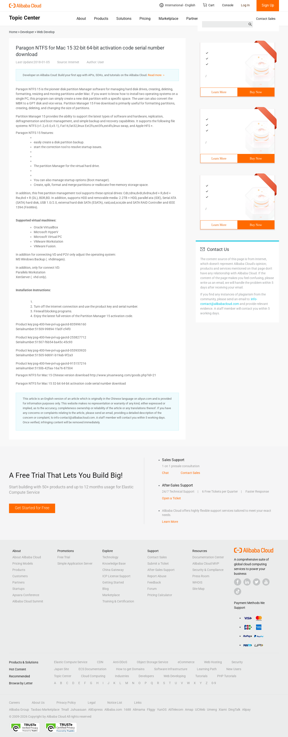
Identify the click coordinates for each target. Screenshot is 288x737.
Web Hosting (213, 662)
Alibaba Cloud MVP (205, 563)
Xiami (223, 709)
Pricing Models (22, 563)
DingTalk (234, 709)
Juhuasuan (78, 709)
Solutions (123, 18)
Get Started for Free (32, 507)
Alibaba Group (19, 709)
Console (227, 5)
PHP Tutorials (226, 676)
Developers (146, 676)
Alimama (139, 709)
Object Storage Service (152, 662)
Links (138, 702)
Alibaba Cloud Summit (27, 601)
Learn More (219, 92)
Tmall (65, 709)
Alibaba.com (113, 709)
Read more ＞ (156, 75)
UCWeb (200, 709)
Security (237, 662)
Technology (110, 557)
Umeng (212, 709)
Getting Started (113, 582)
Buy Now (256, 92)
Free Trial (63, 557)
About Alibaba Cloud (26, 557)
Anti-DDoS (120, 662)
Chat (165, 473)
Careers (14, 702)
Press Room (200, 576)
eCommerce (186, 662)
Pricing (145, 18)
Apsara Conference (25, 595)
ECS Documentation (92, 669)
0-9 (214, 683)
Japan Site (61, 669)
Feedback (154, 582)
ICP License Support (116, 576)
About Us (38, 702)
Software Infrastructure (170, 669)
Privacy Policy (66, 702)
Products (101, 18)
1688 (127, 709)
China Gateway (113, 570)
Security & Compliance (207, 570)
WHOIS (197, 582)
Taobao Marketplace (45, 709)
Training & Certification (118, 601)
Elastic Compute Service (70, 662)
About (81, 18)
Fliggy (151, 709)
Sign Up (268, 5)
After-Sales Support (161, 570)
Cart (208, 5)
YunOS (161, 709)
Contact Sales (265, 18)
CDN (100, 662)
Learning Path (207, 669)
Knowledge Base (114, 563)
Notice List (114, 702)
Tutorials (201, 676)
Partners (193, 18)
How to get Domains (130, 669)
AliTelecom (175, 709)
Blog (105, 589)
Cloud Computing (93, 676)
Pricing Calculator (159, 595)
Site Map (198, 589)
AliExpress (95, 709)
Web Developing (175, 676)
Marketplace (168, 18)
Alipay (246, 709)
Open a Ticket (171, 498)
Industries (122, 676)
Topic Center (62, 676)
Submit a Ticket (158, 563)
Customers (20, 576)
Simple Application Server (74, 563)
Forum (152, 589)
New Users (233, 669)
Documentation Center (208, 557)
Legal (91, 702)
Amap (189, 709)
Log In (245, 5)
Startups (18, 589)
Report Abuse (156, 576)
